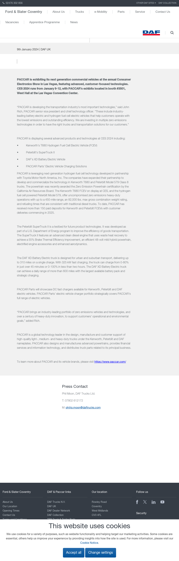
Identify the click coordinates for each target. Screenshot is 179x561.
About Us (58, 11)
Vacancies (12, 22)
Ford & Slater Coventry (23, 12)
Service (140, 11)
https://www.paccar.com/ (110, 362)
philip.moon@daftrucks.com (83, 407)
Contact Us (162, 11)
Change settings (100, 553)
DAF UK (51, 506)
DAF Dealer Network (58, 511)
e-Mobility (100, 11)
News (74, 22)
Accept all (73, 553)
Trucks (79, 11)
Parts (121, 11)
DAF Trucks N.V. (56, 502)
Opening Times (11, 511)
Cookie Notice (89, 543)
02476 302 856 (13, 3)
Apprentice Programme (44, 22)
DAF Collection (167, 3)
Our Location (10, 506)
